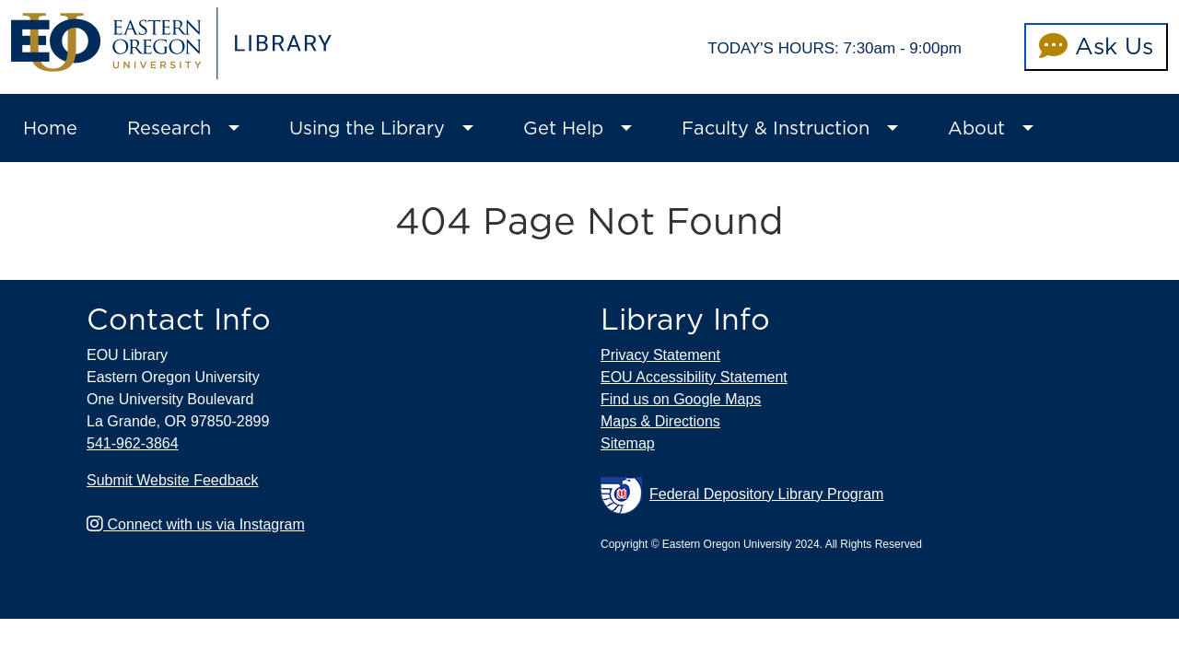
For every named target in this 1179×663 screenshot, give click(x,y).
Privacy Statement (660, 355)
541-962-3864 (133, 443)
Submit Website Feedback (172, 480)
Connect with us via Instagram (196, 524)
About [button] (976, 128)
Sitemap (628, 443)
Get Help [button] (563, 128)
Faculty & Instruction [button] (776, 128)
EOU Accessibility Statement (694, 377)
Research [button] (169, 128)
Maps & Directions (660, 421)
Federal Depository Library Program (742, 495)
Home (50, 128)
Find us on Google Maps (681, 399)
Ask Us (1096, 46)
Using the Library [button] (367, 128)
